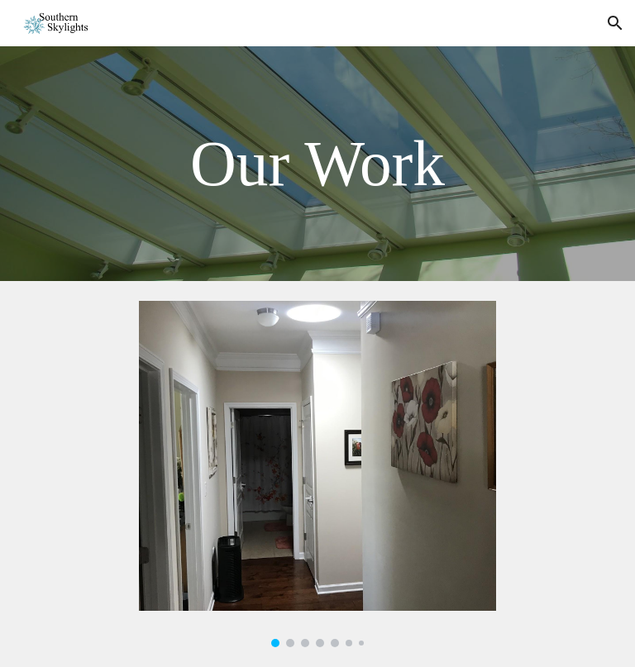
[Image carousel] (317, 474)
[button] (615, 23)
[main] (317, 164)
